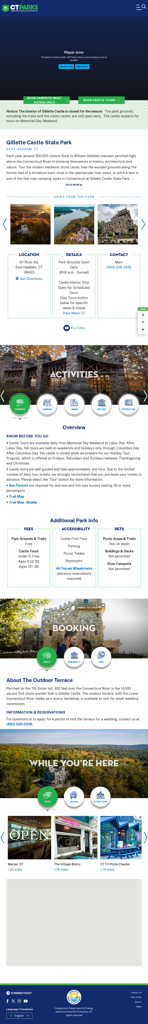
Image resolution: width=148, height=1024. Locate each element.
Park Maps (71, 313)
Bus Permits (18, 485)
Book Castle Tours (99, 100)
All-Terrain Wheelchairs (74, 568)
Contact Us (136, 992)
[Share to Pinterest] (143, 322)
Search (138, 1002)
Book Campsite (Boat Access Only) (44, 100)
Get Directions (31, 279)
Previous (5, 224)
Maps (139, 1006)
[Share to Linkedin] (143, 329)
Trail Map (16, 496)
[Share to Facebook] (143, 315)
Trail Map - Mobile (23, 502)
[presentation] (20, 406)
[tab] (20, 404)
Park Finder (136, 997)
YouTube (78, 328)
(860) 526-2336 (19, 724)
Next (143, 224)
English (19, 1015)
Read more (73, 184)
